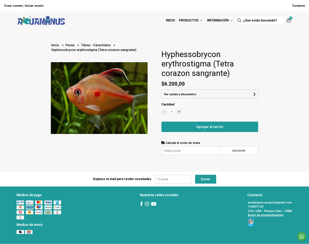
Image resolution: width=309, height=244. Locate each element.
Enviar (205, 179)
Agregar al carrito (209, 127)
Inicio (170, 20)
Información (220, 20)
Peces (70, 45)
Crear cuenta (13, 5)
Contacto (298, 5)
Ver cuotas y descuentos (180, 94)
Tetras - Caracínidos (96, 45)
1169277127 (256, 206)
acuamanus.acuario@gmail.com (270, 202)
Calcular (238, 150)
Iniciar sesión (34, 5)
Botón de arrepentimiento (266, 215)
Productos (191, 20)
